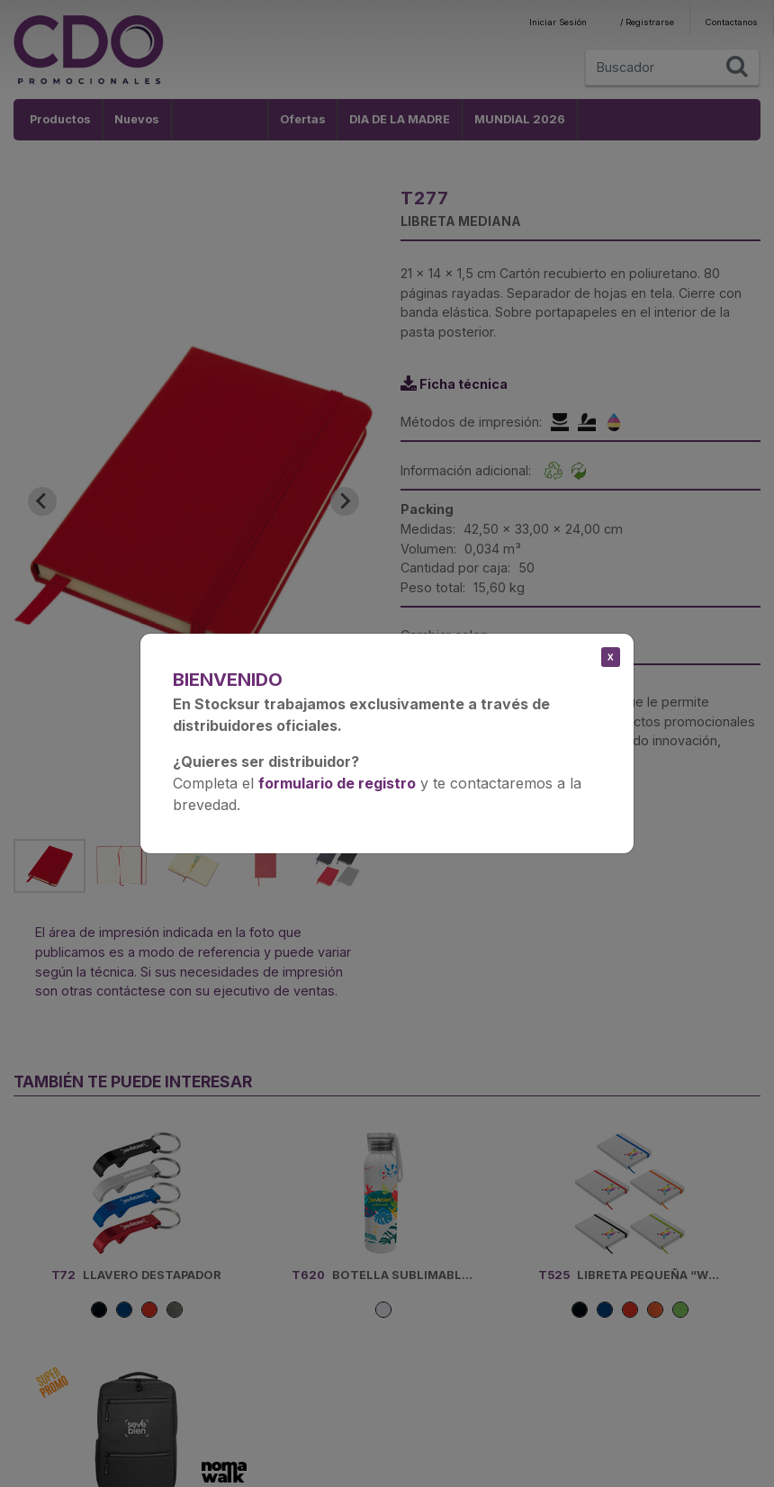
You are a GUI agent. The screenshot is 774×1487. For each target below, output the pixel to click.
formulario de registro (337, 783)
